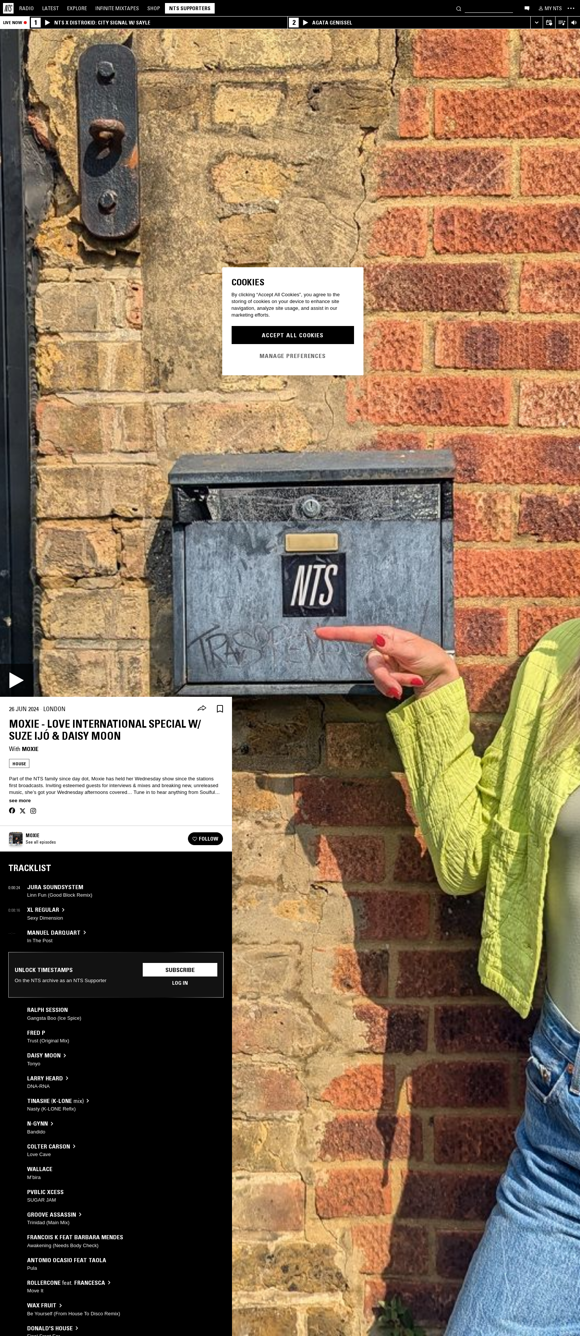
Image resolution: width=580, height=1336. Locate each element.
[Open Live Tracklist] (561, 23)
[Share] (202, 709)
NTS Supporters (190, 8)
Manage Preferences (292, 356)
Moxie (30, 749)
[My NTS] (549, 8)
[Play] (16, 680)
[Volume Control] (574, 23)
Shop (153, 8)
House (19, 763)
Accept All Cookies (293, 335)
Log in (180, 983)
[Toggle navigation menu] (571, 8)
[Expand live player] (536, 23)
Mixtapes (117, 8)
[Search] (459, 8)
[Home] (8, 8)
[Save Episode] (220, 709)
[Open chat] (527, 8)
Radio (26, 8)
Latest (50, 8)
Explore (77, 8)
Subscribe (180, 969)
